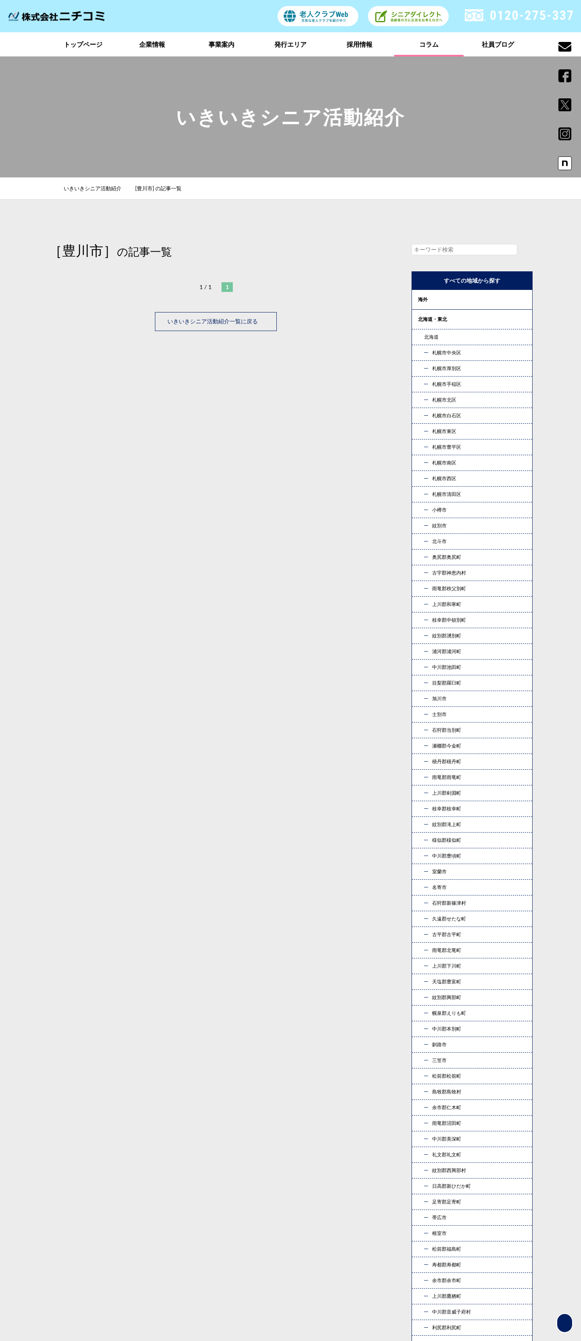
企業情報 (152, 44)
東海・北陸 (430, 378)
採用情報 (359, 44)
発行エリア (290, 44)
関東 (423, 339)
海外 (423, 299)
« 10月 (427, 969)
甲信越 (425, 359)
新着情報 (433, 1244)
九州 (423, 457)
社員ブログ (498, 44)
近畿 (423, 398)
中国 (423, 418)
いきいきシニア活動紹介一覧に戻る (216, 321)
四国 (423, 438)
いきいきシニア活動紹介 (97, 188)
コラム (429, 44)
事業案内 (221, 44)
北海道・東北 (432, 319)
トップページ (83, 44)
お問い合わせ (375, 1135)
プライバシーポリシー (451, 1257)
